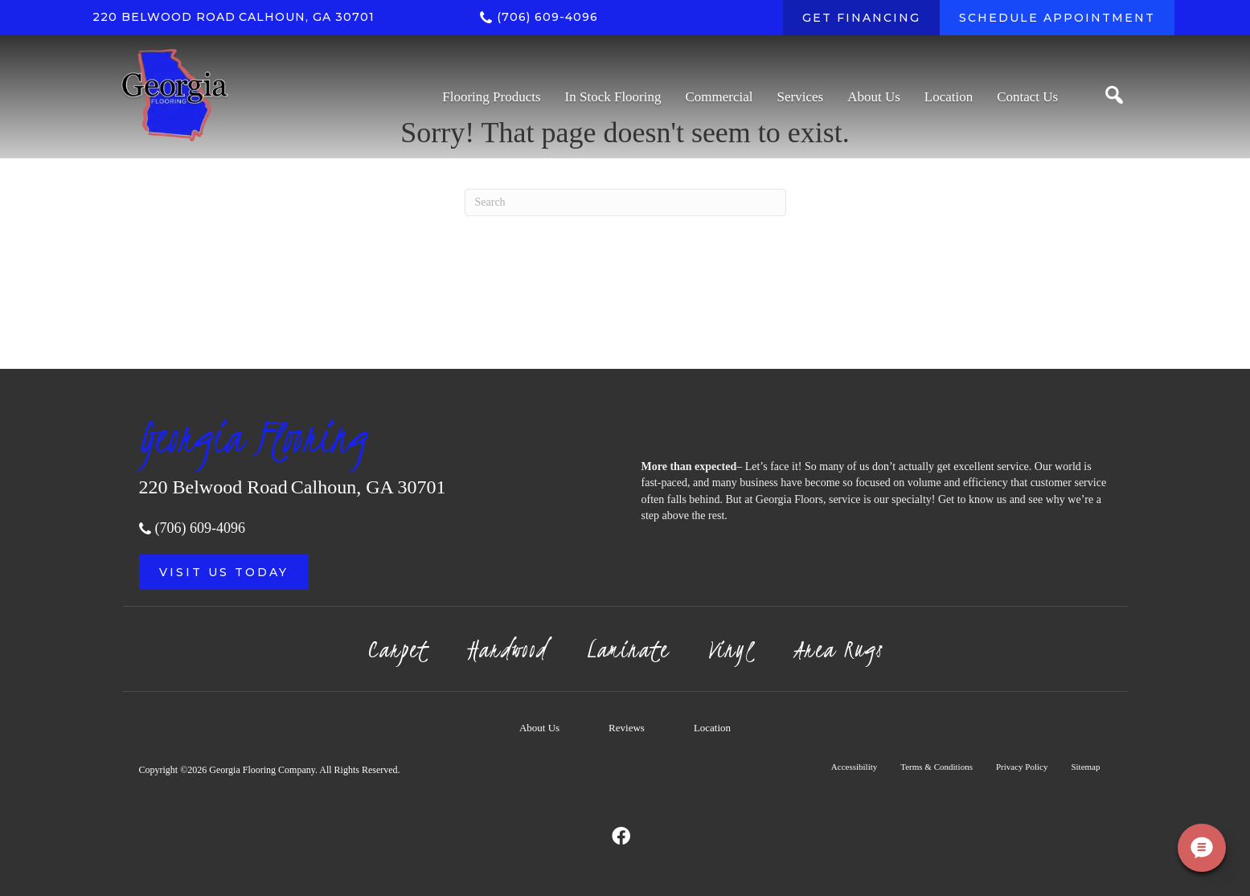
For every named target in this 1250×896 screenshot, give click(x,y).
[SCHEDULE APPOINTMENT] (1057, 17)
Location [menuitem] (712, 728)
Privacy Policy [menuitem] (1021, 766)
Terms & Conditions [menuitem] (936, 766)
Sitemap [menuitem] (1085, 766)
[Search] (625, 202)
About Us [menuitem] (539, 728)
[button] (224, 572)
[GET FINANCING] (861, 17)
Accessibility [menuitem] (854, 766)
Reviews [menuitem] (627, 728)
